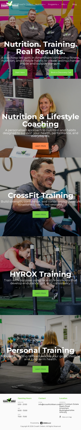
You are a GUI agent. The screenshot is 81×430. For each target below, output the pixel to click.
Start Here (20, 72)
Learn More (40, 146)
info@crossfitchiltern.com (49, 404)
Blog (74, 4)
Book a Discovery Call (61, 72)
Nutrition (40, 4)
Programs (53, 4)
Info (64, 4)
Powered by (34, 423)
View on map (67, 417)
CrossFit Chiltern (25, 4)
